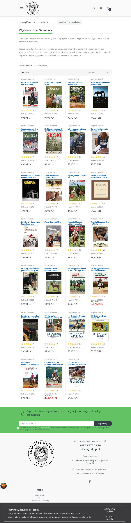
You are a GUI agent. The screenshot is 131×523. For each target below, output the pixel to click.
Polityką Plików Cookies (90, 505)
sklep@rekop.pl (90, 449)
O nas (40, 497)
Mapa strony (40, 495)
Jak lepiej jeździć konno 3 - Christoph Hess (100, 269)
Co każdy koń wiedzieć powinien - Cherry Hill (30, 269)
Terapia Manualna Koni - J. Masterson (100, 223)
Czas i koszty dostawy (40, 500)
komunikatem (45, 428)
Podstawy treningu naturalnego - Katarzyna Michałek (75, 83)
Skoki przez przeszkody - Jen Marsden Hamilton (54, 130)
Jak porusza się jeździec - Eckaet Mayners (77, 130)
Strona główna (25, 22)
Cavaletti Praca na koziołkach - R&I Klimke (54, 363)
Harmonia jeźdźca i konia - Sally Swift (52, 269)
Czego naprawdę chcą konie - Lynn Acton (29, 130)
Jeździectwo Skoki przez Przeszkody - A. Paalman (30, 223)
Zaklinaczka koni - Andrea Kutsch (52, 176)
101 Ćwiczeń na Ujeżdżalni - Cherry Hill (53, 317)
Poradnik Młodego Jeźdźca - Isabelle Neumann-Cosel (75, 223)
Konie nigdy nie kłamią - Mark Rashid (100, 83)
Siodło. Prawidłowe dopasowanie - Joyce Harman (99, 176)
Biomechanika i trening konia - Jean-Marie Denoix (30, 176)
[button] (93, 8)
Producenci (44, 22)
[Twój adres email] (56, 423)
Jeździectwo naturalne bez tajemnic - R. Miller (30, 317)
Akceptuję (35, 518)
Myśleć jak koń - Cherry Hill (77, 176)
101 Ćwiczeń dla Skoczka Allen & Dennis (77, 363)
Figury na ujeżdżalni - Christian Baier (29, 83)
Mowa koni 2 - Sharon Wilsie (53, 83)
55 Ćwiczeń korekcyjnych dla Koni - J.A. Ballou (30, 363)
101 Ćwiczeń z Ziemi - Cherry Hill (99, 317)
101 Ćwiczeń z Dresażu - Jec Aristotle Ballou (77, 317)
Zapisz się (102, 423)
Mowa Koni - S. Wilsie (53, 222)
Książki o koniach (27, 79)
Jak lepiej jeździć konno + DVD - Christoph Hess (77, 269)
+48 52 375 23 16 (90, 445)
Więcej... (94, 514)
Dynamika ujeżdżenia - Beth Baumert (100, 130)
